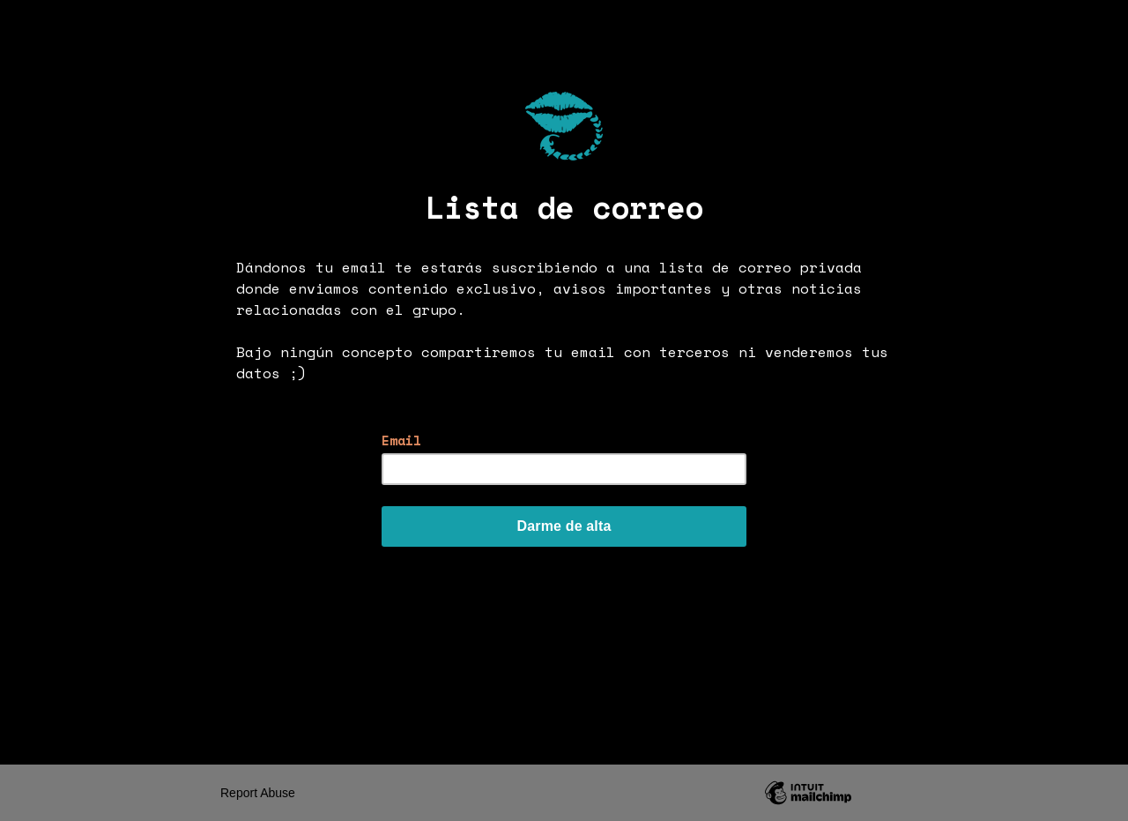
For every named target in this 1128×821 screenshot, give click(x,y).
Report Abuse (257, 793)
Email (401, 441)
